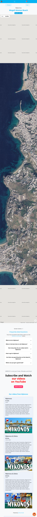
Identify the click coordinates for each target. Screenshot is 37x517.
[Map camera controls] (35, 321)
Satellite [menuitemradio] (7, 16)
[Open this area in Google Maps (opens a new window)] (2, 322)
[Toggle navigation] (14, 1)
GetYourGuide (21, 512)
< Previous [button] (8, 5)
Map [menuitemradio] (2, 16)
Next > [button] (27, 5)
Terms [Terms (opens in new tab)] (36, 322)
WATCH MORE (18, 386)
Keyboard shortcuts (23, 322)
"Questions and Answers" (17, 336)
